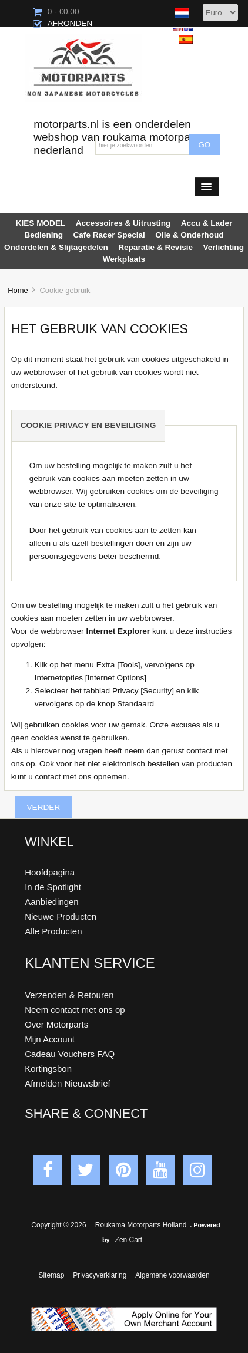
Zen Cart (129, 1240)
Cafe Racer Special (109, 235)
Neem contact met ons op (75, 1010)
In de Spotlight (53, 887)
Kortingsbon (48, 1069)
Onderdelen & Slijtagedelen (56, 247)
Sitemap (51, 1275)
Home (18, 290)
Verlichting (223, 247)
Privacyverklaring (99, 1275)
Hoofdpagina (50, 872)
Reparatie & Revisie (155, 247)
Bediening (43, 235)
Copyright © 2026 (59, 1225)
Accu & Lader (207, 223)
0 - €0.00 (56, 11)
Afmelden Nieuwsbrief (67, 1083)
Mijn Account (50, 1039)
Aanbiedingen (51, 902)
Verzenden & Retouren (69, 995)
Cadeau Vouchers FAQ (70, 1054)
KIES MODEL (41, 223)
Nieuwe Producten (60, 916)
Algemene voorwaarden (172, 1275)
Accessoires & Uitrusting (123, 223)
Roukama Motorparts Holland (140, 1225)
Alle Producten (53, 931)
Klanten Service (90, 963)
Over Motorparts (56, 1024)
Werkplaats (124, 259)
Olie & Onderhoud (189, 235)
